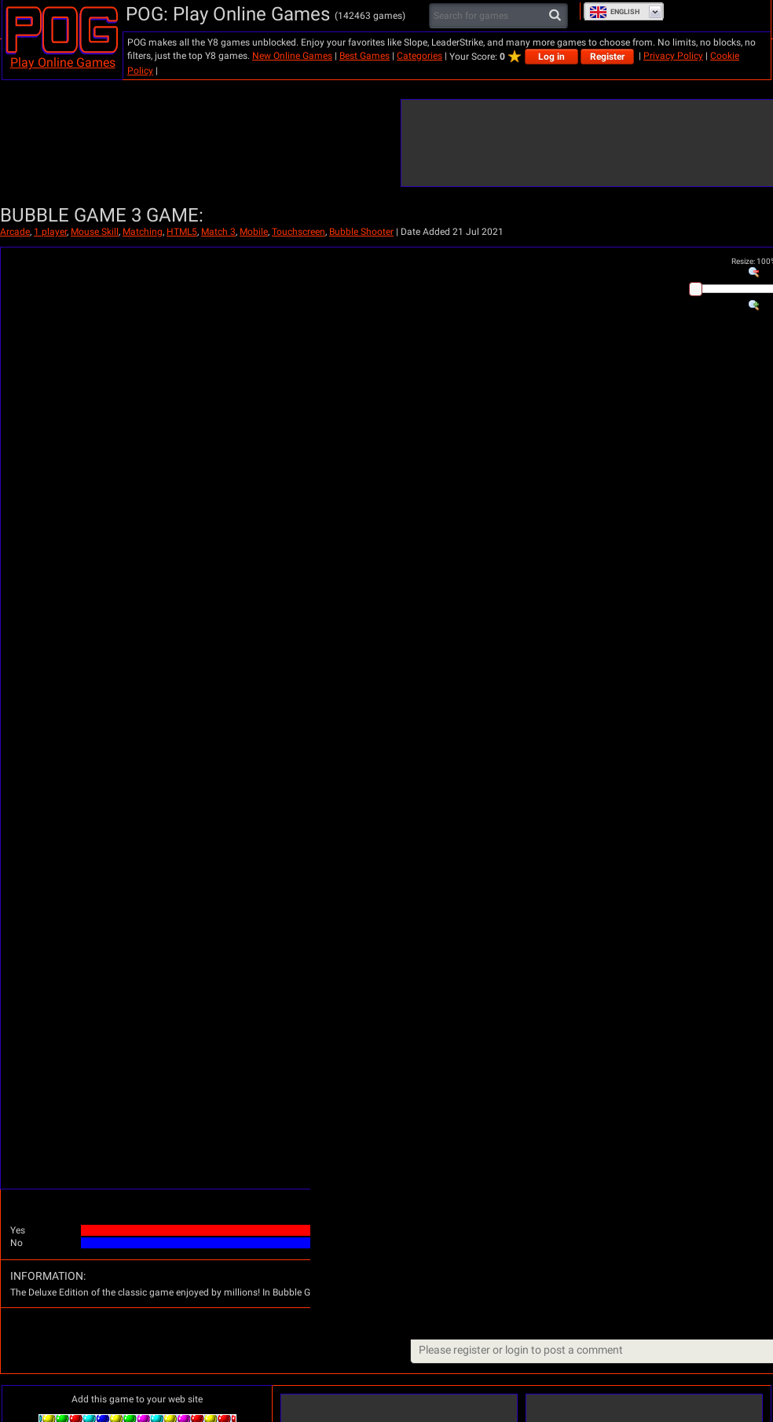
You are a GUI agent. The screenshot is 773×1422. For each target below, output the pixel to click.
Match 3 (218, 231)
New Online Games (292, 55)
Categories (419, 55)
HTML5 (182, 231)
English (614, 11)
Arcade (15, 231)
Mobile (254, 231)
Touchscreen (298, 231)
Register (607, 56)
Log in (551, 56)
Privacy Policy (673, 55)
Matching (143, 231)
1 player (50, 231)
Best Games (364, 55)
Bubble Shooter (361, 231)
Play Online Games (62, 62)
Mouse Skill (95, 231)
